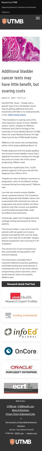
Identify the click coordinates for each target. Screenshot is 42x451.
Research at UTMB (9, 2)
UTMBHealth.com (26, 406)
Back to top (21, 401)
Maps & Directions (20, 410)
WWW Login (19, 433)
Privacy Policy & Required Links (20, 414)
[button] (38, 18)
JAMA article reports (17, 115)
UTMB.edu (11, 406)
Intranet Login (32, 433)
